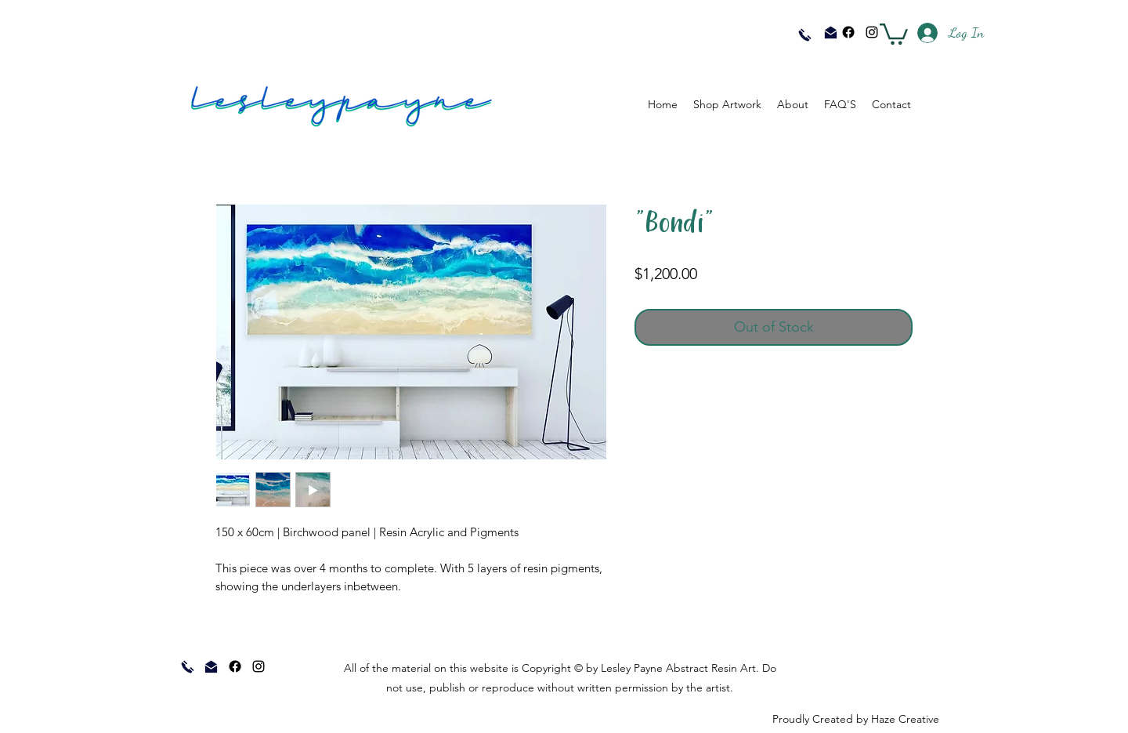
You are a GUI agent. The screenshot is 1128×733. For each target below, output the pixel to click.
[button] (894, 33)
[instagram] (872, 32)
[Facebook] (848, 32)
